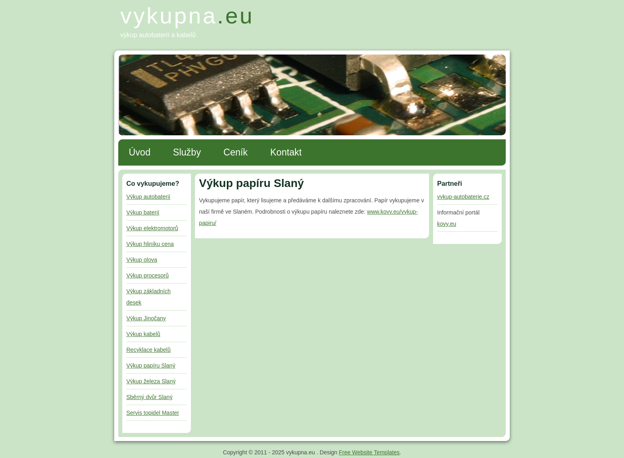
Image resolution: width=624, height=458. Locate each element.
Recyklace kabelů (148, 350)
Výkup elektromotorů (152, 228)
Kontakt (286, 152)
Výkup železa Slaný (151, 381)
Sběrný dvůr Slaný (149, 397)
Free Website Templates (369, 452)
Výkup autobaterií (148, 196)
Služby (187, 152)
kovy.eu (446, 224)
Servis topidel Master (152, 413)
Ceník (236, 152)
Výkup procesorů (147, 275)
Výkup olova (141, 259)
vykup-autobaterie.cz (463, 196)
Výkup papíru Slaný (150, 365)
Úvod (140, 152)
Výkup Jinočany (146, 318)
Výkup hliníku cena (150, 244)
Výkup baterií (142, 212)
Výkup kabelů (143, 334)
